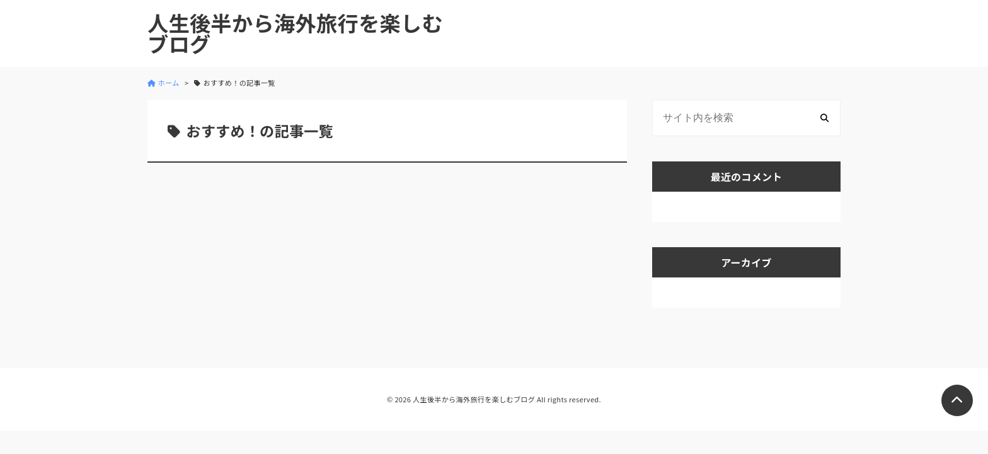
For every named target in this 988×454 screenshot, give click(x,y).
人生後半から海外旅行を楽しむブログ (295, 33)
